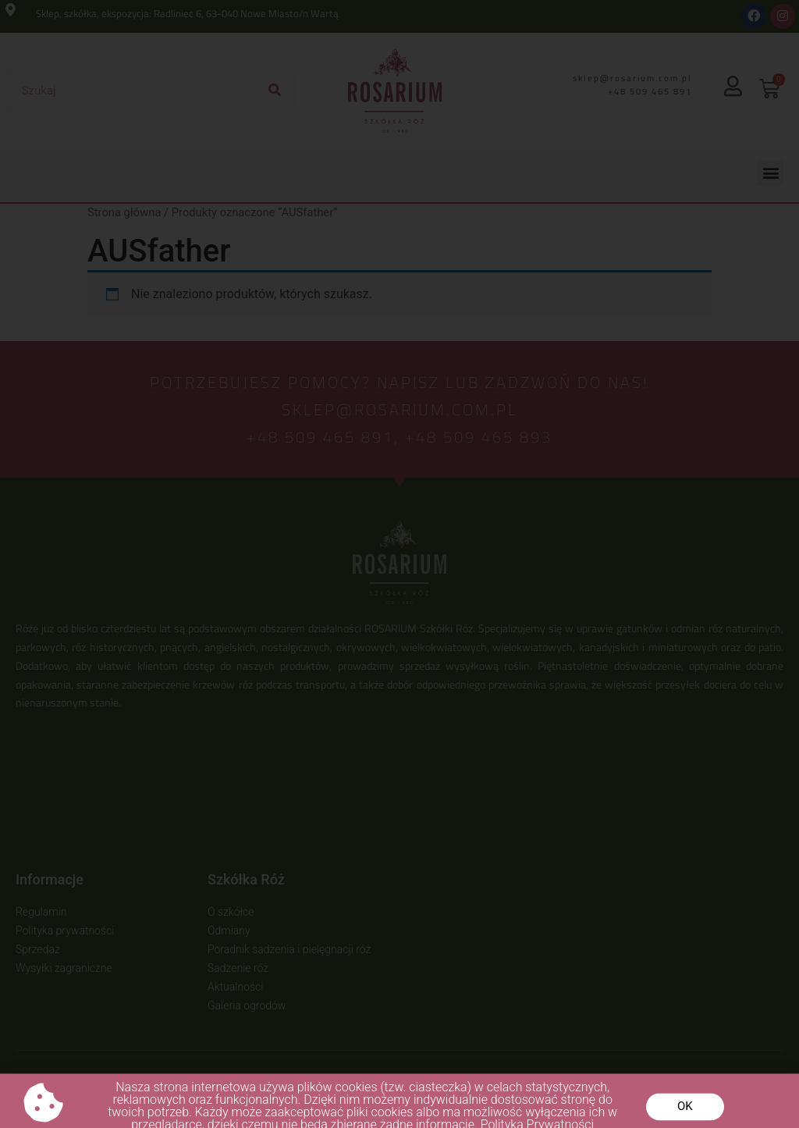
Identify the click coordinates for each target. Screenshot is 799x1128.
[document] (399, 564)
